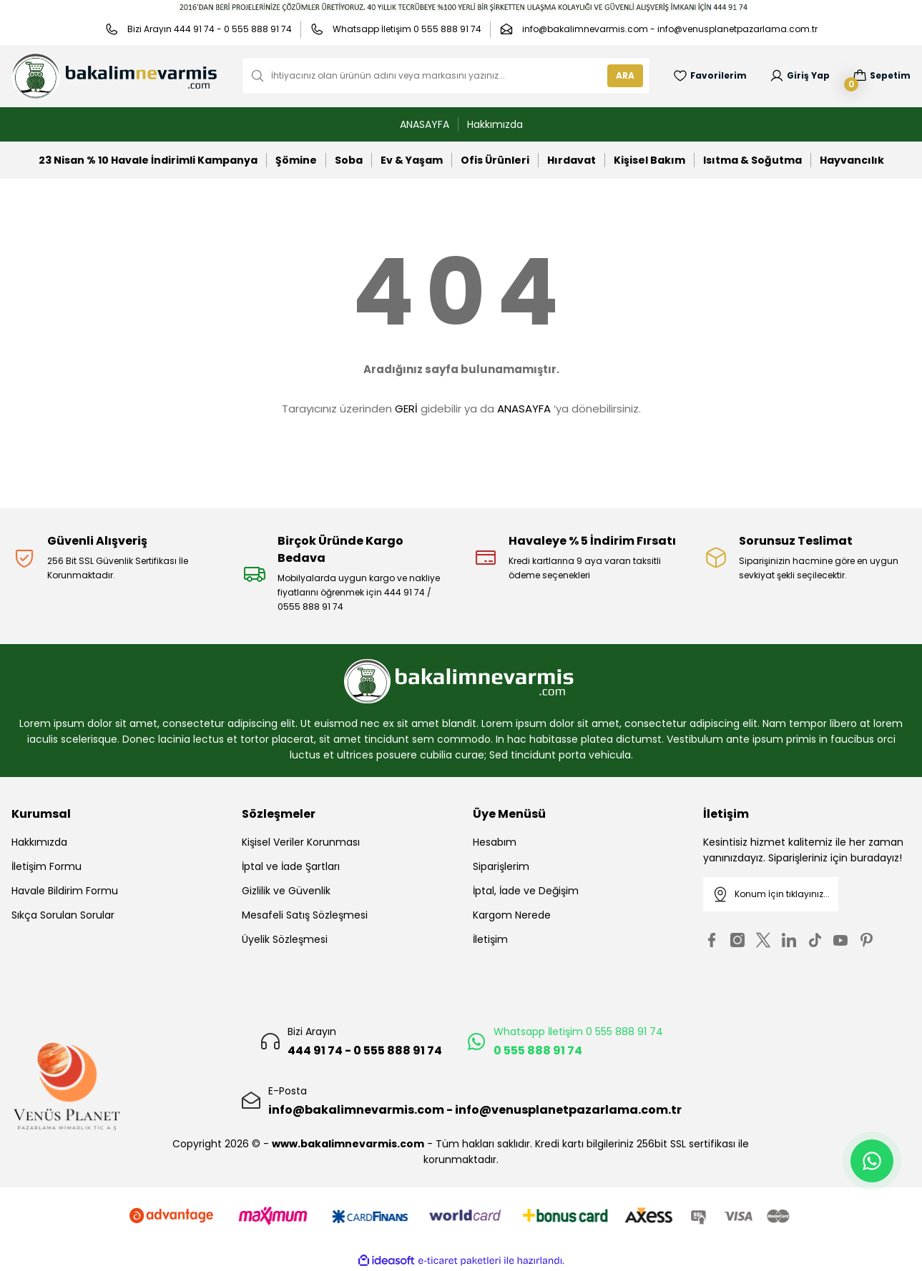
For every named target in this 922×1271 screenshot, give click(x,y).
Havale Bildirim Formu (64, 891)
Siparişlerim (501, 866)
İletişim (490, 939)
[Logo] (115, 76)
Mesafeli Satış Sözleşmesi (305, 915)
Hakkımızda (39, 842)
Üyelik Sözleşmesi (285, 939)
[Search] (446, 75)
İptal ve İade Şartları (291, 866)
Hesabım (494, 842)
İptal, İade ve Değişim (526, 891)
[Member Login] (800, 76)
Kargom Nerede (512, 915)
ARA (625, 75)
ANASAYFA (524, 408)
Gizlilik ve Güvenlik (286, 891)
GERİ (406, 408)
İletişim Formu (46, 866)
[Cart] (882, 76)
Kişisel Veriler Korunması (301, 842)
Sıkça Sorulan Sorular (62, 915)
